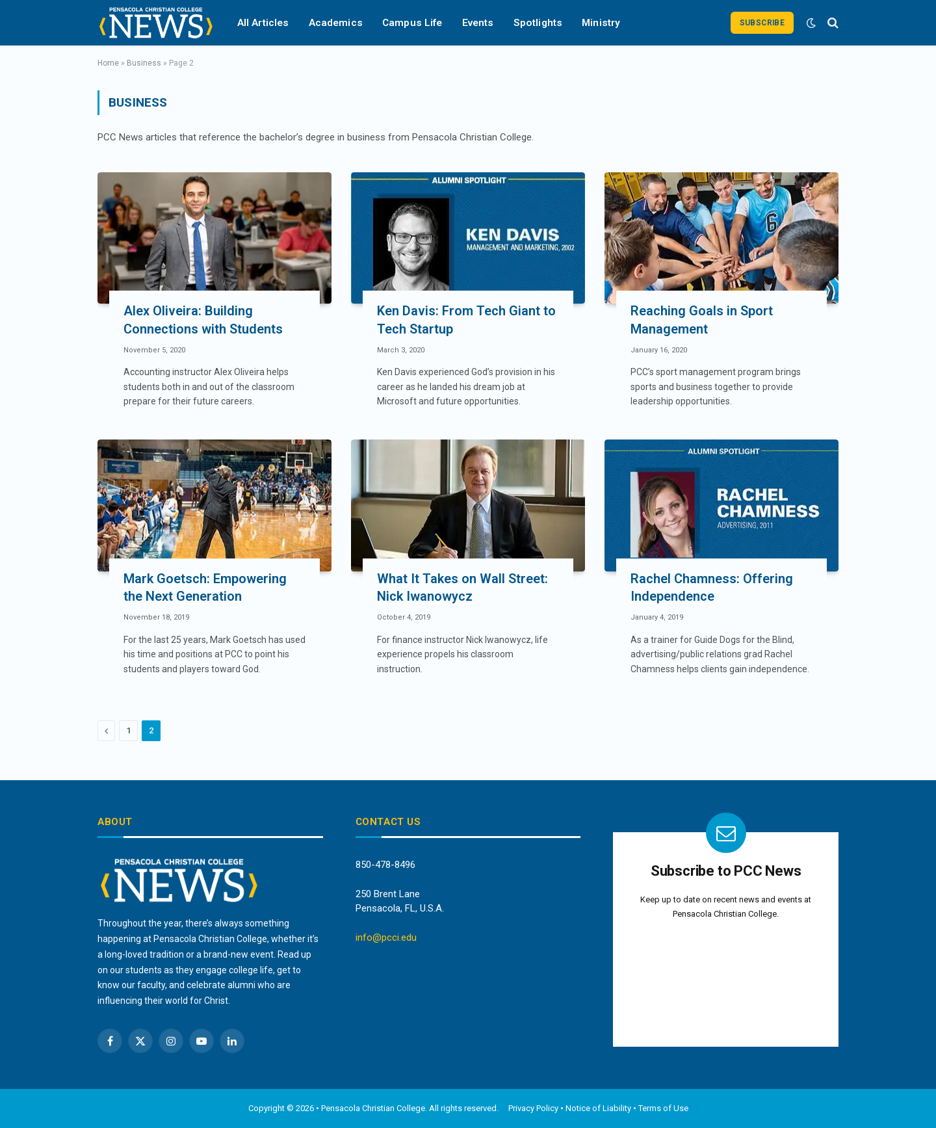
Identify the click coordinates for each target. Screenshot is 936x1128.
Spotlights (538, 23)
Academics (336, 23)
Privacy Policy (533, 1108)
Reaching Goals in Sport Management (701, 319)
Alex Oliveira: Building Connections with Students (203, 319)
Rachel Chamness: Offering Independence (711, 587)
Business (144, 63)
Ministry (601, 23)
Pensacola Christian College (373, 1108)
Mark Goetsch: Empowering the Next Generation (205, 587)
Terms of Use (663, 1108)
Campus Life (412, 23)
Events (478, 23)
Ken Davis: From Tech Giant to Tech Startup (466, 319)
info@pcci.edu (386, 937)
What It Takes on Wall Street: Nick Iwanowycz (462, 587)
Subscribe (762, 22)
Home (108, 63)
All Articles (263, 23)
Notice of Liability (598, 1108)
